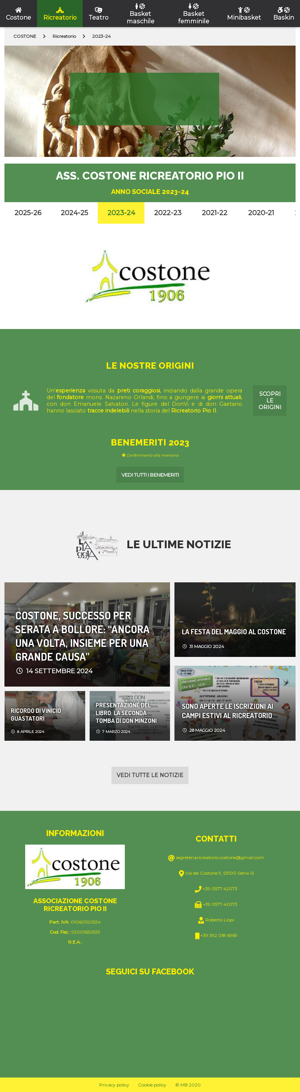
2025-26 (27, 213)
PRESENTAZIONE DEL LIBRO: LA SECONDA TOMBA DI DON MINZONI (126, 712)
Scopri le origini (270, 401)
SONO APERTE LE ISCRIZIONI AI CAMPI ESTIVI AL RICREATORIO (227, 710)
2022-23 (167, 213)
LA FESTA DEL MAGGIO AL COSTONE (234, 631)
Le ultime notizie (179, 544)
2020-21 (261, 213)
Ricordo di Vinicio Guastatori (36, 714)
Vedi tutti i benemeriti (150, 475)
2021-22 (214, 213)
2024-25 (74, 213)
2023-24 (121, 213)
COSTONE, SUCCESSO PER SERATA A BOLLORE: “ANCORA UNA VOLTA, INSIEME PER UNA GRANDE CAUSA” (82, 634)
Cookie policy (152, 1085)
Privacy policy (114, 1085)
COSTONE (24, 36)
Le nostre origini (150, 365)
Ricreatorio (64, 36)
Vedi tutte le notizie (150, 775)
